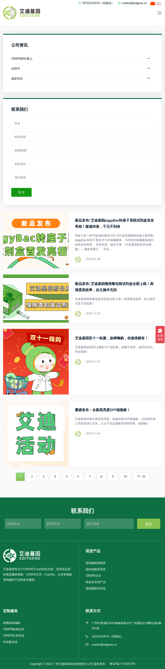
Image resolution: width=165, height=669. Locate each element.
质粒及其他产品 (96, 582)
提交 (148, 524)
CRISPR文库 (93, 576)
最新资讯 (80, 79)
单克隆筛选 (10, 642)
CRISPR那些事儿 (80, 59)
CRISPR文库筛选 (13, 636)
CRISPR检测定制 (13, 629)
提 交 (21, 192)
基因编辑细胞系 (96, 563)
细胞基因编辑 (11, 623)
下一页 (141, 477)
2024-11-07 (93, 362)
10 (125, 477)
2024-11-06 (93, 433)
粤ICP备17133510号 (122, 664)
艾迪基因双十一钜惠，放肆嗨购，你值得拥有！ (111, 338)
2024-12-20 (93, 313)
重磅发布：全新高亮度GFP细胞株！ (102, 410)
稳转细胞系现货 (96, 569)
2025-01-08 (93, 259)
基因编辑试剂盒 (96, 588)
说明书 (80, 68)
